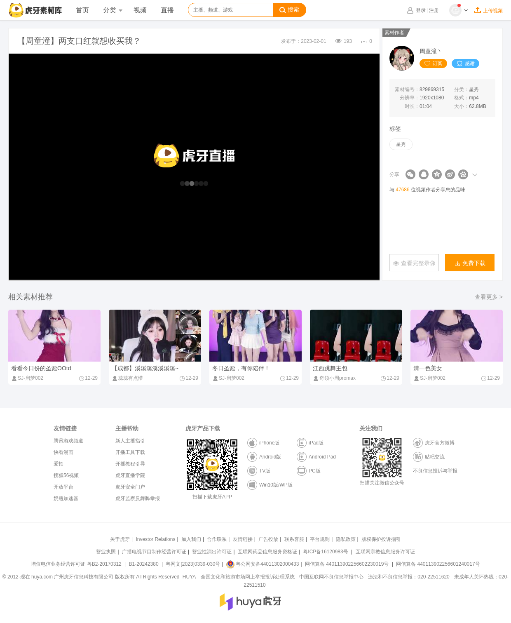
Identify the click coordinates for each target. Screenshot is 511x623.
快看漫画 (63, 452)
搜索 (289, 10)
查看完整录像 (414, 263)
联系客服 (294, 539)
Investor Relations (155, 539)
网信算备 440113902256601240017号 (438, 564)
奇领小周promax (334, 378)
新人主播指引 (130, 441)
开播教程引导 (130, 464)
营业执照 (106, 552)
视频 (140, 10)
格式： (461, 98)
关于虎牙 (120, 539)
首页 (82, 10)
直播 (167, 10)
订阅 (433, 63)
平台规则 (320, 539)
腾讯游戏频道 (68, 441)
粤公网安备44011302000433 (262, 564)
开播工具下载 (130, 452)
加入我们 (191, 539)
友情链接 (243, 539)
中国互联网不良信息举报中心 (331, 577)
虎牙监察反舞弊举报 (137, 498)
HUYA (189, 577)
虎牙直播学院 (130, 475)
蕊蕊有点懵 (127, 378)
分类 (112, 10)
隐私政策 (346, 539)
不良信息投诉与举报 (435, 471)
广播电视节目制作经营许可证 (154, 552)
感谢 (465, 63)
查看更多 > (489, 297)
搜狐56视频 (66, 475)
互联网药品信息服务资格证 (267, 552)
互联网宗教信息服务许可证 (385, 552)
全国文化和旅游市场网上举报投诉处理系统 (248, 577)
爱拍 (58, 464)
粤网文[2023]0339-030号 (193, 564)
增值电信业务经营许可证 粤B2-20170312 (77, 564)
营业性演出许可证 (212, 552)
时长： (412, 106)
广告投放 (268, 539)
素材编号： (407, 89)
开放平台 (63, 487)
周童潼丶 (431, 51)
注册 (434, 10)
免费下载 (469, 263)
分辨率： (410, 98)
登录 (421, 10)
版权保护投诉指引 (381, 539)
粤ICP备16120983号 (325, 552)
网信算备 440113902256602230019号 (347, 564)
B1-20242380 (144, 564)
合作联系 (217, 539)
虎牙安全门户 (130, 487)
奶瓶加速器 (66, 498)
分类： (461, 89)
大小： (461, 106)
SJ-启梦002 (27, 378)
